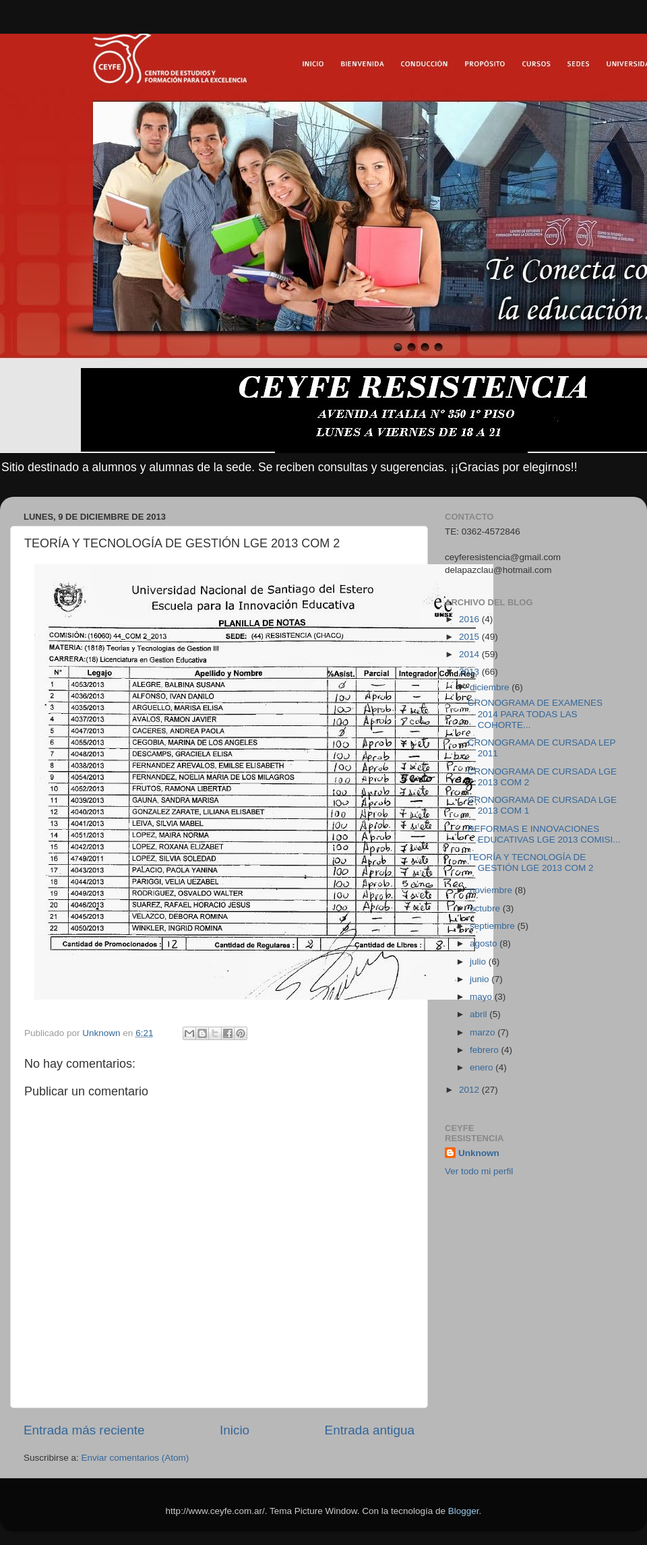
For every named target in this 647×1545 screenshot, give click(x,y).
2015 (470, 637)
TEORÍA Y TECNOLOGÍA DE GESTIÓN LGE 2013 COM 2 (531, 862)
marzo (483, 1032)
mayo (482, 997)
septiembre (494, 926)
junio (480, 979)
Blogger (463, 1511)
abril (479, 1014)
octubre (486, 908)
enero (482, 1067)
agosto (484, 943)
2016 (470, 619)
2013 (470, 672)
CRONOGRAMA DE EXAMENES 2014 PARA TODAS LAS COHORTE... (535, 713)
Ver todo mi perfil (479, 1171)
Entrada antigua (369, 1430)
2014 (470, 654)
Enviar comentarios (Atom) (135, 1458)
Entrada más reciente (84, 1430)
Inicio (234, 1430)
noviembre (492, 890)
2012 (470, 1090)
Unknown (478, 1153)
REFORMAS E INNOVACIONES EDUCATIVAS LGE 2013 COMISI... (544, 834)
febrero (485, 1050)
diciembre (491, 687)
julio (479, 962)
